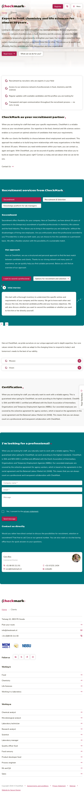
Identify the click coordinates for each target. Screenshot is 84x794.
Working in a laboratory (11, 691)
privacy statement (31, 511)
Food (4, 675)
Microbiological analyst (11, 718)
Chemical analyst (9, 712)
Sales (4, 773)
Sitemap (72, 786)
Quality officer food (10, 745)
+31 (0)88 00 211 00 (10, 636)
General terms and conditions (38, 786)
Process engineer (9, 762)
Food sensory (7, 751)
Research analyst (9, 729)
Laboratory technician (11, 723)
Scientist (5, 734)
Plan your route (8, 624)
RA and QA (6, 768)
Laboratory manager (10, 740)
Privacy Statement (59, 786)
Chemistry (6, 680)
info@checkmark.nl (9, 630)
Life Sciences (7, 686)
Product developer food (11, 757)
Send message (9, 518)
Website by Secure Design (11, 790)
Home (4, 12)
